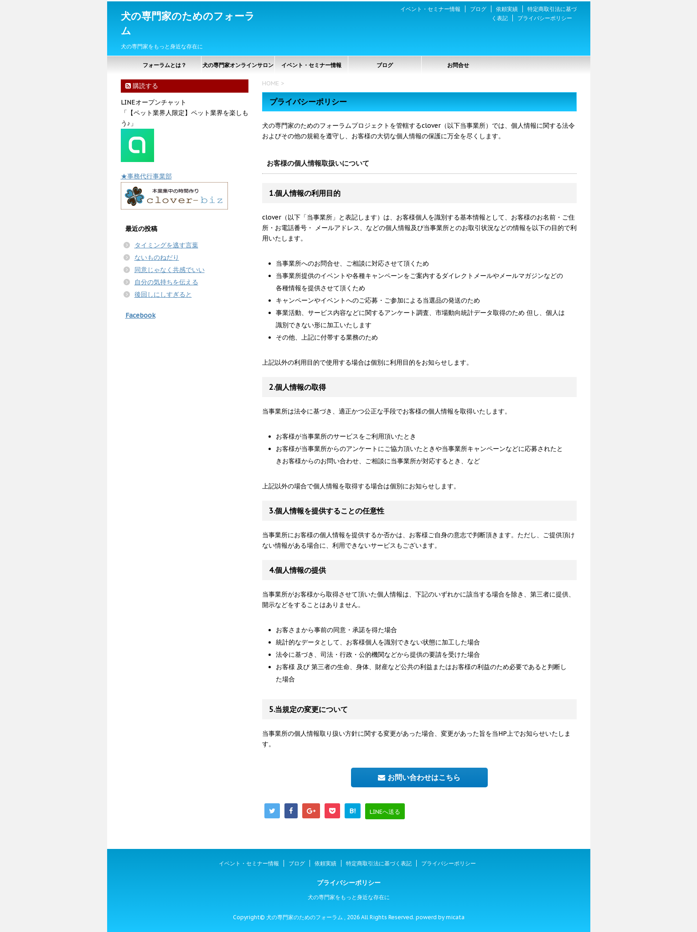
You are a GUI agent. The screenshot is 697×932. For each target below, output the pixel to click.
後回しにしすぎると (163, 294)
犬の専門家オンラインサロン (238, 65)
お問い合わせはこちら (419, 777)
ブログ (478, 8)
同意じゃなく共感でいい (169, 270)
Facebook (140, 315)
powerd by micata (439, 917)
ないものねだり (156, 257)
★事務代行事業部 (146, 176)
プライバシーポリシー (544, 18)
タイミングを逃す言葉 (166, 245)
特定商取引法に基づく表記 (379, 863)
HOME (270, 83)
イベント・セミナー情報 (430, 8)
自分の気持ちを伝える (166, 282)
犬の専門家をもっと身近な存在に (349, 897)
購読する (141, 86)
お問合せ (458, 65)
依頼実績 (507, 8)
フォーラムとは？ (164, 65)
